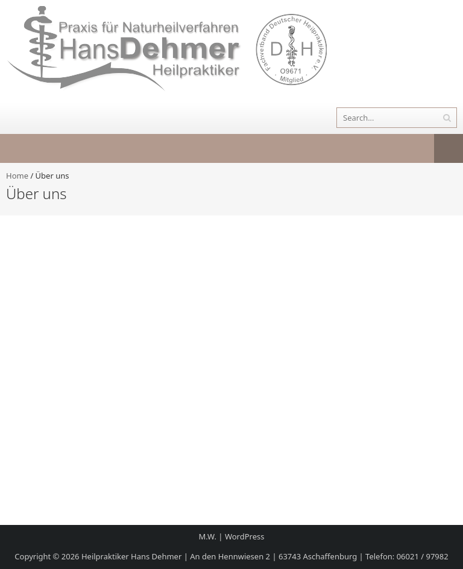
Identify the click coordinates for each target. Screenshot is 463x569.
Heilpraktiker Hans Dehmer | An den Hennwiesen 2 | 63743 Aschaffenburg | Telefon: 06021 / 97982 (265, 556)
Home (17, 175)
